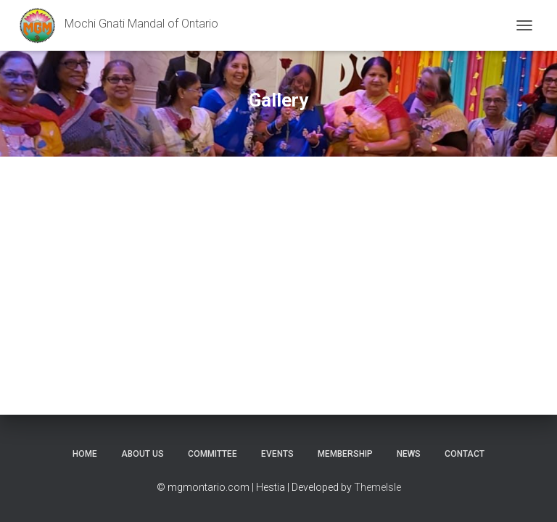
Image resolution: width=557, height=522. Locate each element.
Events (277, 454)
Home (85, 454)
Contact (464, 454)
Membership (345, 454)
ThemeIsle (377, 487)
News (409, 454)
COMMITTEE (212, 454)
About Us (142, 454)
